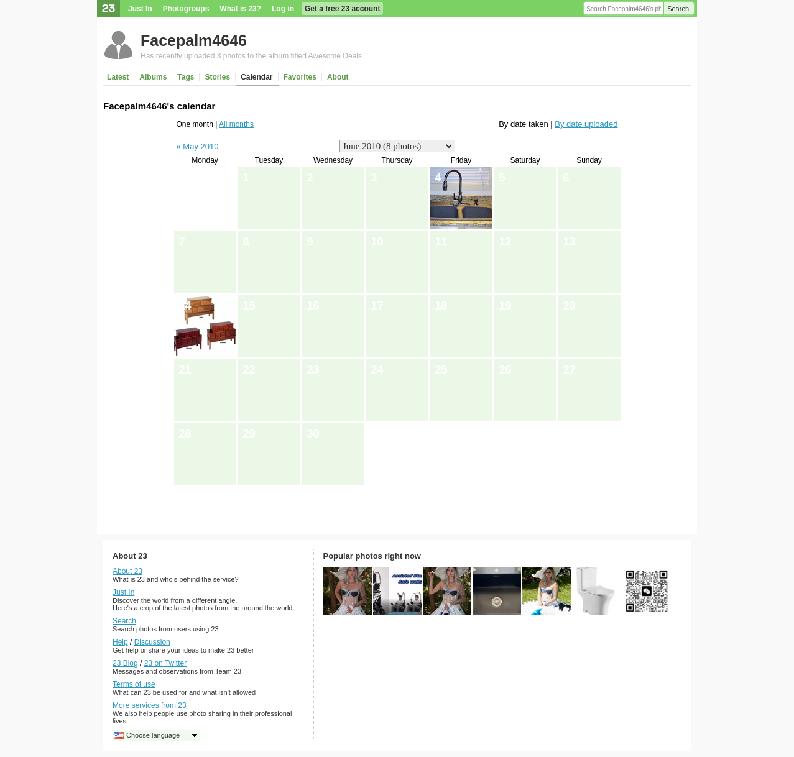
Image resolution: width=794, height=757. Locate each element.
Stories (217, 77)
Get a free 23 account (342, 8)
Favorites (300, 77)
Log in (283, 8)
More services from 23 (150, 705)
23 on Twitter (165, 663)
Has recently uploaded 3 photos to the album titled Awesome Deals (251, 56)
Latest (118, 77)
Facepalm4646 (194, 40)
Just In (140, 8)
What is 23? (240, 8)
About (338, 77)
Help (120, 642)
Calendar (256, 77)
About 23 (127, 571)
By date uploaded (586, 124)
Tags (185, 77)
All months (236, 124)
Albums (153, 77)
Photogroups (186, 8)
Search (678, 8)
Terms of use (134, 684)
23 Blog (125, 663)
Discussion (152, 642)
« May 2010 (198, 146)
